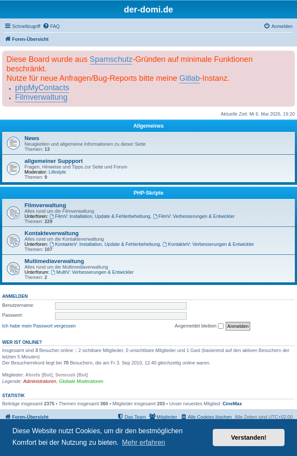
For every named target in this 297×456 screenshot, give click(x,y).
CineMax (232, 403)
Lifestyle (57, 171)
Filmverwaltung (41, 97)
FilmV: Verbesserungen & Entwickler (194, 216)
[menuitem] (51, 26)
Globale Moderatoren (81, 381)
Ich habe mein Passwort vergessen (39, 325)
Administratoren (39, 381)
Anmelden (15, 296)
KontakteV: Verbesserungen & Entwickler (208, 244)
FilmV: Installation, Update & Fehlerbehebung (99, 216)
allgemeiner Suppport (53, 161)
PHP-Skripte (148, 193)
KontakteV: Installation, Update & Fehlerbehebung (104, 244)
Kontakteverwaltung (51, 233)
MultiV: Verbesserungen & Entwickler (92, 272)
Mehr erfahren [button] (143, 442)
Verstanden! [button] (248, 437)
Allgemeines (148, 126)
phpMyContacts (42, 87)
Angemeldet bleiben (199, 326)
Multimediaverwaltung (54, 261)
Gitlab (189, 78)
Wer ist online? (22, 342)
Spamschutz (111, 59)
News (31, 138)
